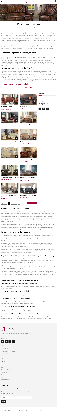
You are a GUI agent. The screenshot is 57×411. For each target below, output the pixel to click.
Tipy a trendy (4, 356)
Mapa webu (4, 382)
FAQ (2, 377)
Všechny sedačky (32, 203)
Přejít (16, 102)
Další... (2, 358)
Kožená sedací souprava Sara (8, 124)
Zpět (2, 203)
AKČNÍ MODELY (5, 348)
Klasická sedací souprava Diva (27, 141)
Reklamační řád (4, 374)
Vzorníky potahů (5, 379)
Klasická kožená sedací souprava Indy (9, 177)
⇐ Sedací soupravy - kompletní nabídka (15, 84)
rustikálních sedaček (11, 57)
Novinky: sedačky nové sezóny (8, 351)
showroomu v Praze (49, 46)
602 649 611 (41, 101)
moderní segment (43, 76)
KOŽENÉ (28, 87)
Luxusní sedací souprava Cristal (8, 141)
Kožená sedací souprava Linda (27, 159)
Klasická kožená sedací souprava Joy (28, 195)
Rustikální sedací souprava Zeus (27, 124)
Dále (19, 203)
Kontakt (3, 365)
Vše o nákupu (4, 372)
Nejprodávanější (5, 353)
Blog (2, 367)
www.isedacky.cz (42, 104)
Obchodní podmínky (5, 369)
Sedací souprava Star (25, 106)
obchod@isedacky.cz (43, 103)
